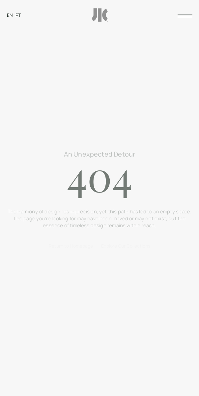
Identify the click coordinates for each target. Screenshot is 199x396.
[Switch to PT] (18, 15)
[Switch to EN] (10, 15)
